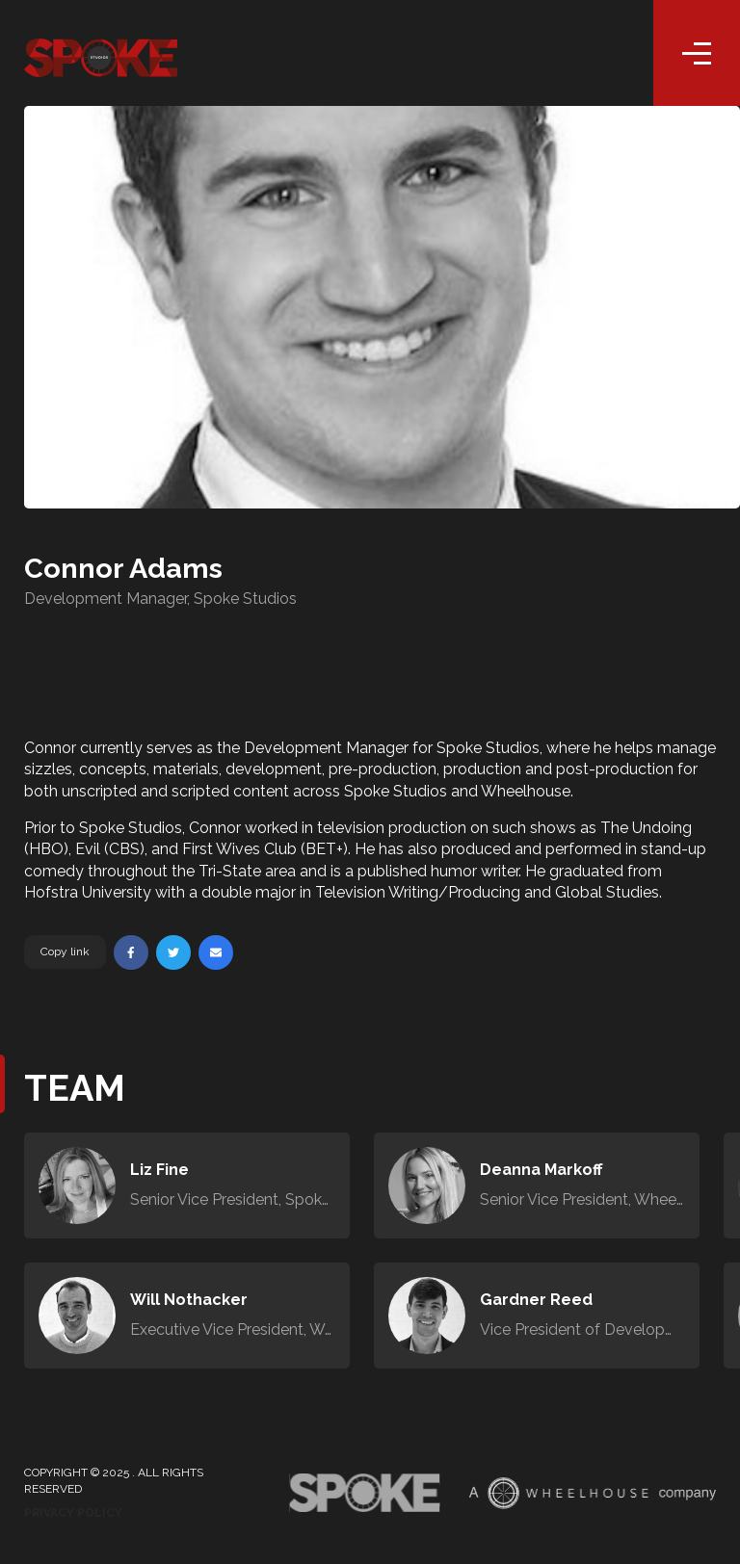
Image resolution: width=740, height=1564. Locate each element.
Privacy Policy (73, 1513)
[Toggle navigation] (696, 53)
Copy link (65, 951)
